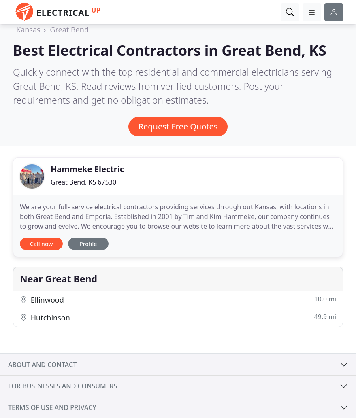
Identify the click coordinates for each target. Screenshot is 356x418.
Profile (88, 244)
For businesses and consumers (62, 386)
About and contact (42, 364)
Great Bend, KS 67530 (83, 182)
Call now (41, 244)
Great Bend (69, 29)
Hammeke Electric (87, 168)
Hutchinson (178, 317)
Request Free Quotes (178, 126)
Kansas (28, 29)
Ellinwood (178, 300)
